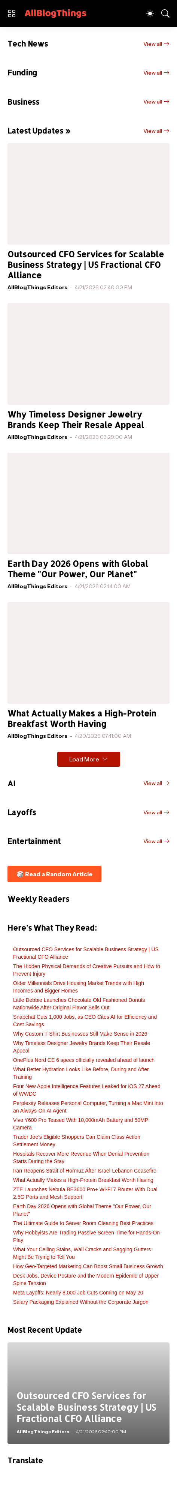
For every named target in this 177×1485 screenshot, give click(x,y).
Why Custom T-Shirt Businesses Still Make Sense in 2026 (80, 1034)
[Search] (165, 13)
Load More (84, 759)
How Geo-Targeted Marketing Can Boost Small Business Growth (88, 1266)
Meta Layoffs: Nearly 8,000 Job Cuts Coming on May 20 (78, 1293)
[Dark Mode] (150, 13)
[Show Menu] (11, 13)
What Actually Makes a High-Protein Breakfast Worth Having (81, 718)
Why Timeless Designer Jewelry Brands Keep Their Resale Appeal (75, 419)
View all (152, 44)
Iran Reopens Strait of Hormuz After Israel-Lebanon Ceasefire (84, 1171)
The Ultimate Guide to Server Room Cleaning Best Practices (83, 1223)
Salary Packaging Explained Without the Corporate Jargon (81, 1302)
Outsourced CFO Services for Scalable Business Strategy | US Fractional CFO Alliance (85, 264)
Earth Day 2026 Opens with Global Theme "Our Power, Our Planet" (77, 569)
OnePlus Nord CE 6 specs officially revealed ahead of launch (84, 1060)
